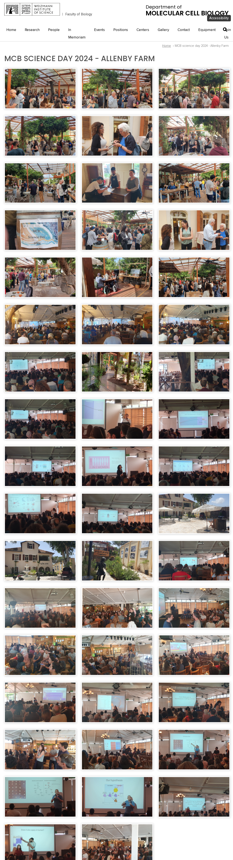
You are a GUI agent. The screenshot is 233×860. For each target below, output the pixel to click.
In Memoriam (77, 34)
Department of (187, 10)
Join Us (227, 34)
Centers (143, 30)
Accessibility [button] (219, 18)
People (54, 30)
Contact (184, 30)
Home (11, 30)
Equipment (207, 30)
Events (99, 30)
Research (32, 30)
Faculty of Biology (78, 14)
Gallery (163, 30)
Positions (120, 30)
